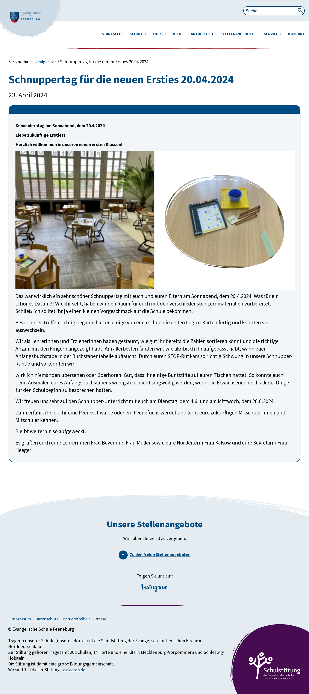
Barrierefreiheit (80, 619)
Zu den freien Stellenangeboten (160, 554)
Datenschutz (49, 619)
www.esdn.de (75, 670)
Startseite (112, 33)
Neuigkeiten (46, 62)
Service (271, 33)
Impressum (21, 619)
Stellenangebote (237, 33)
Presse (106, 619)
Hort (158, 33)
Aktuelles (201, 33)
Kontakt (296, 33)
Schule (137, 33)
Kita (177, 33)
